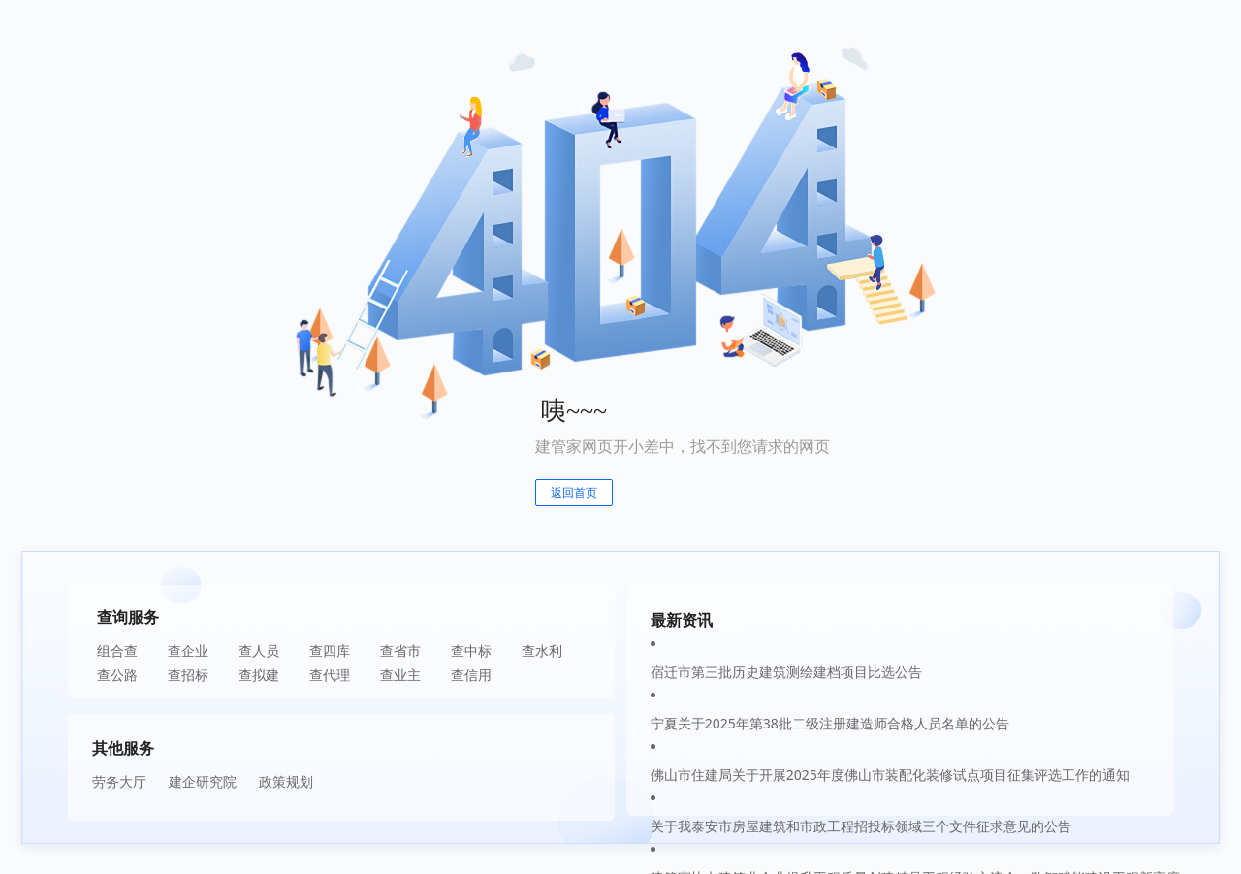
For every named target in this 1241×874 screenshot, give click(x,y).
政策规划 (286, 781)
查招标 (188, 674)
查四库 (329, 650)
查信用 (471, 674)
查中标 (471, 650)
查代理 (329, 674)
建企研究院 (203, 781)
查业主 (400, 674)
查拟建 (259, 674)
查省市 (400, 650)
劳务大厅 (119, 781)
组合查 (117, 650)
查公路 (117, 674)
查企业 (188, 650)
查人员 (259, 650)
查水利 (542, 650)
